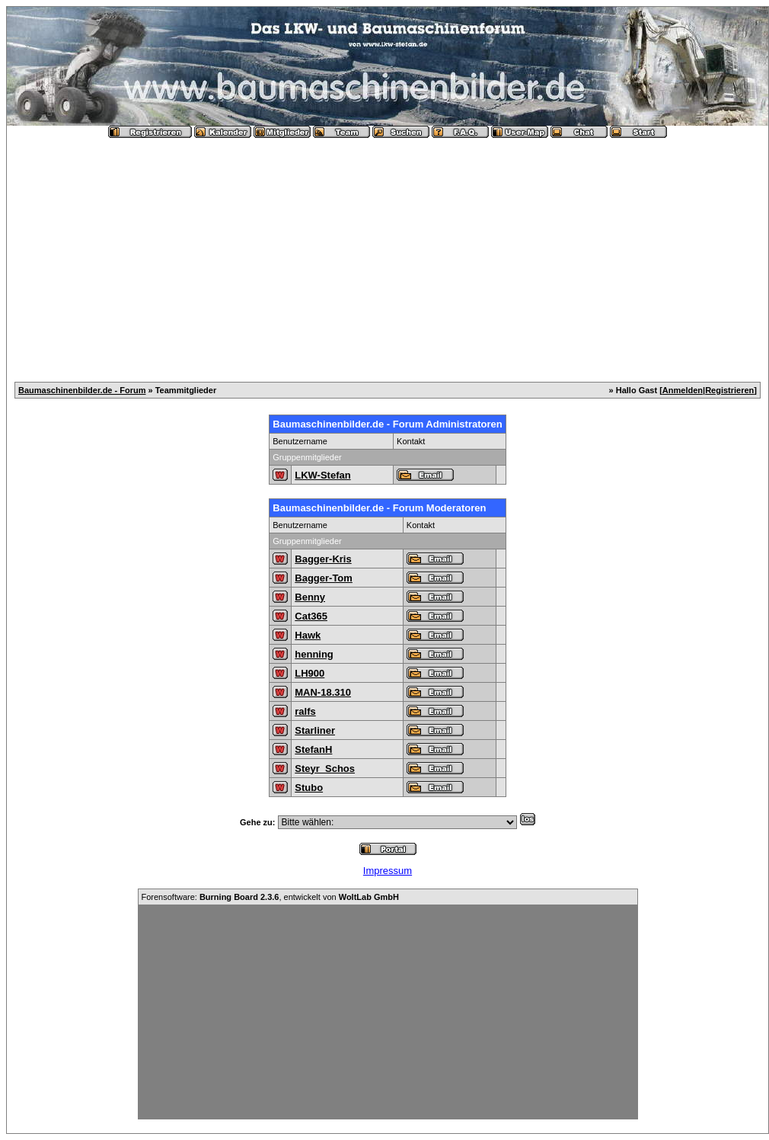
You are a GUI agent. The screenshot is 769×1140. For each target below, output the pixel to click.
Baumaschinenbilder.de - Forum (81, 390)
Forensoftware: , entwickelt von (270, 896)
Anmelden (682, 390)
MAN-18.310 (323, 692)
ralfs (305, 711)
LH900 (309, 673)
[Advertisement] (387, 253)
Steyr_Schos (325, 768)
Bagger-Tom (324, 578)
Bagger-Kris (323, 559)
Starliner (315, 730)
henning (314, 654)
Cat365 (311, 616)
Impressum (387, 870)
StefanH (313, 749)
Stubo (309, 787)
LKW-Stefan (322, 475)
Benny (310, 597)
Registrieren (729, 390)
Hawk (308, 635)
